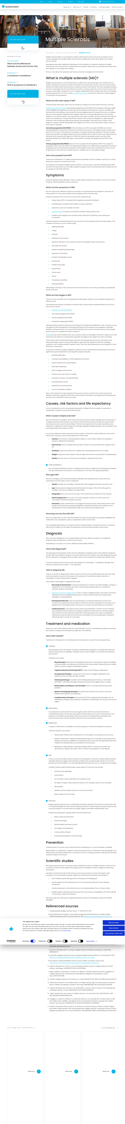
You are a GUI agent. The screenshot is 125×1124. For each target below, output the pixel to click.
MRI (49, 335)
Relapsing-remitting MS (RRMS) (56, 108)
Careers (60, 2)
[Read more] (38, 1071)
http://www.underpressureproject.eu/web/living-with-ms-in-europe (72, 957)
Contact (70, 2)
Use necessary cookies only (110, 1113)
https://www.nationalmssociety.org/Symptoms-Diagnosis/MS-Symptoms (74, 963)
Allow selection (110, 1107)
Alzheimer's (12, 73)
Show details (90, 1120)
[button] (106, 1)
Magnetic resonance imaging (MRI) (63, 593)
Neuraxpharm (50, 53)
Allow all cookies (110, 1102)
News (41, 2)
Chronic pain (13, 61)
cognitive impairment (80, 93)
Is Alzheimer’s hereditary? (19, 75)
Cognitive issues (57, 212)
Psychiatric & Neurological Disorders (66, 53)
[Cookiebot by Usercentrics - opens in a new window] (11, 1120)
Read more (31, 1071)
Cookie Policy (66, 1110)
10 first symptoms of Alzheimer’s (22, 85)
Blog (50, 2)
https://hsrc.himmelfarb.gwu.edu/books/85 (63, 931)
